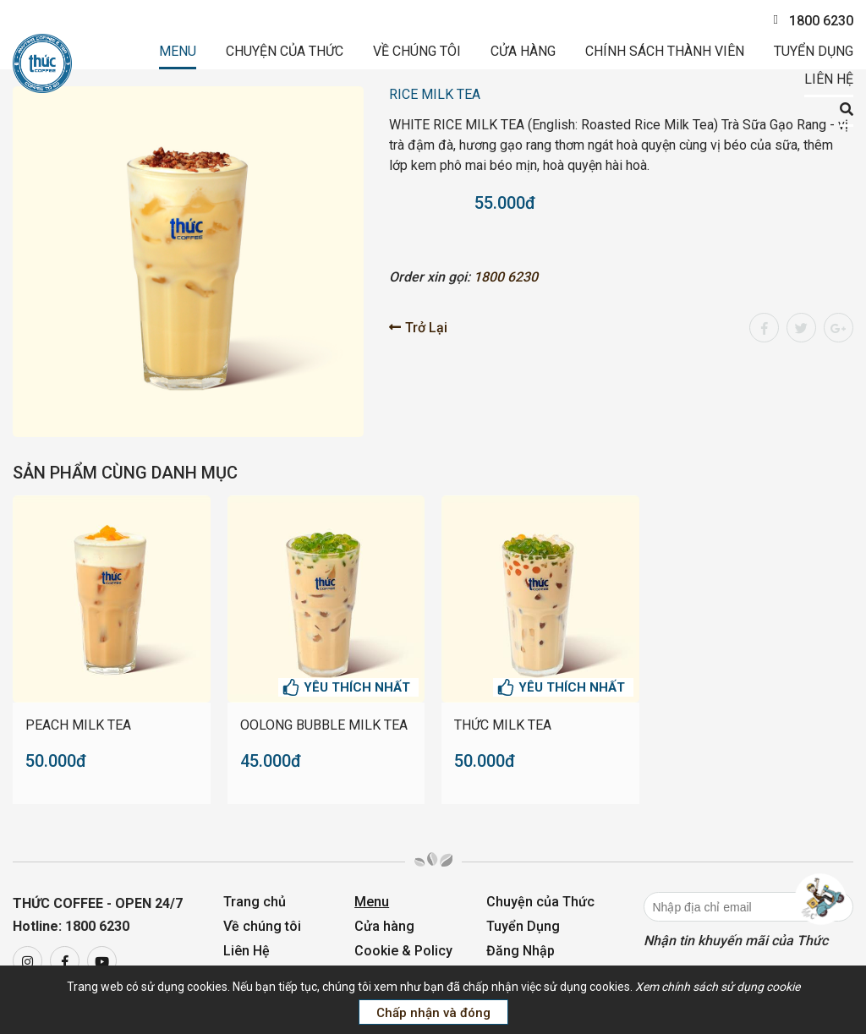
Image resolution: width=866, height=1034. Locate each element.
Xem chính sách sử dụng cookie (717, 986)
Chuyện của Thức (284, 51)
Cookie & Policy (403, 951)
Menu (177, 51)
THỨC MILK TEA (502, 725)
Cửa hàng (523, 51)
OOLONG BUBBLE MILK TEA (324, 725)
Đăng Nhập (520, 951)
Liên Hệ (828, 79)
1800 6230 (813, 21)
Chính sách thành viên (664, 51)
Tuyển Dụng (813, 51)
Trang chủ (254, 902)
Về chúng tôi (417, 51)
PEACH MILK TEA (78, 725)
